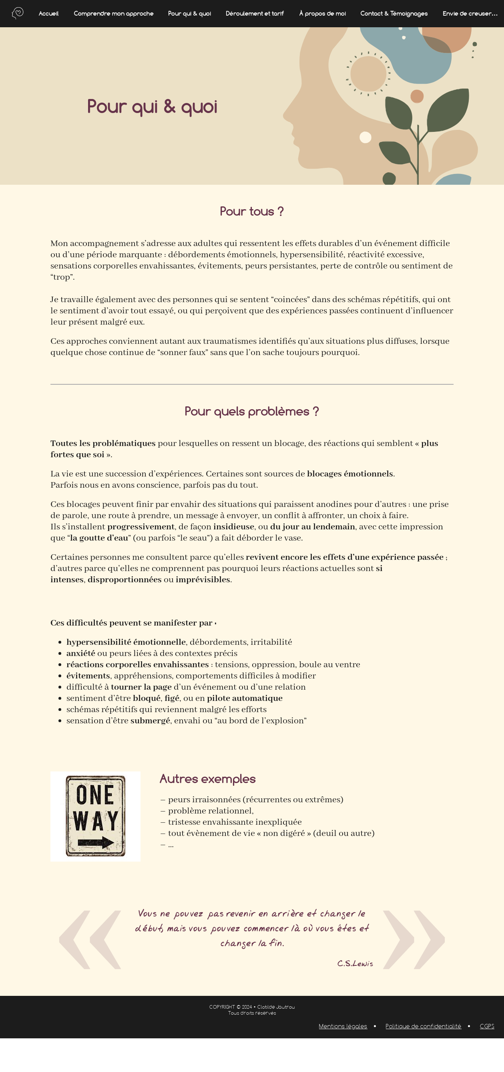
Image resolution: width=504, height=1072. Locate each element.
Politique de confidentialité (424, 1026)
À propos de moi (322, 13)
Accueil (49, 13)
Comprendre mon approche (114, 13)
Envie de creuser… (470, 13)
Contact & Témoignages (394, 13)
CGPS (487, 1026)
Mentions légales (343, 1026)
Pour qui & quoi (190, 13)
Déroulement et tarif (255, 13)
